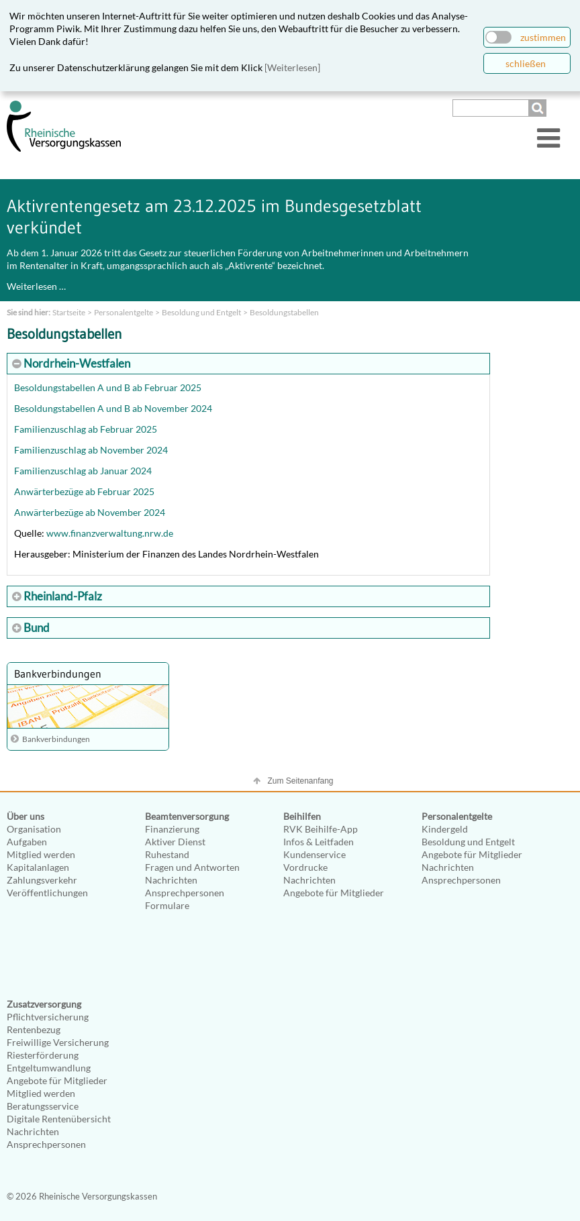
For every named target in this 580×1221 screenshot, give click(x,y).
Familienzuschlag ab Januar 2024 (83, 470)
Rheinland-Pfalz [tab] (61, 596)
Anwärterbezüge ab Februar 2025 (84, 491)
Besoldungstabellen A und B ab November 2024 (113, 408)
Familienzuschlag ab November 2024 (91, 450)
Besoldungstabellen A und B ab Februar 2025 (107, 387)
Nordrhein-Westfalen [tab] (75, 363)
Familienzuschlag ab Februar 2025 (85, 429)
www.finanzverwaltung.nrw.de (109, 533)
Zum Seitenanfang (300, 781)
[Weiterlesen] (292, 67)
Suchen (539, 108)
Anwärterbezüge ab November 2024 (89, 512)
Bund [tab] (35, 628)
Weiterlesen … (36, 286)
